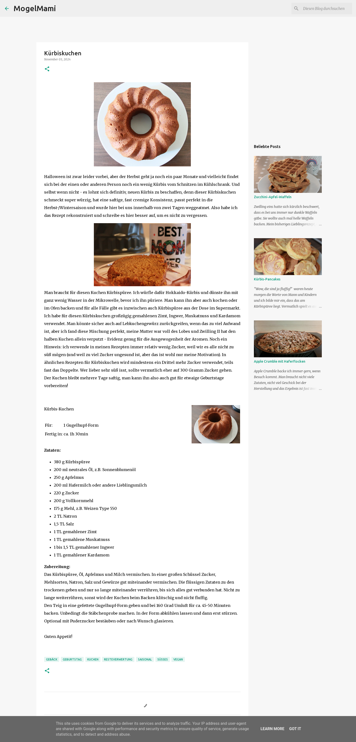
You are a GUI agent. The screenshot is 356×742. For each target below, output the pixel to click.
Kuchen (92, 659)
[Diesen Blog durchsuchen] (326, 8)
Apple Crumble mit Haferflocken (279, 361)
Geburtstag (72, 659)
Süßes (162, 659)
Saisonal (145, 659)
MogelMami (35, 8)
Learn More (272, 728)
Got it (295, 728)
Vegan (178, 659)
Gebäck (51, 659)
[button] (47, 69)
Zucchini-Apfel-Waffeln (272, 197)
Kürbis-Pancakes (267, 279)
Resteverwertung (118, 659)
